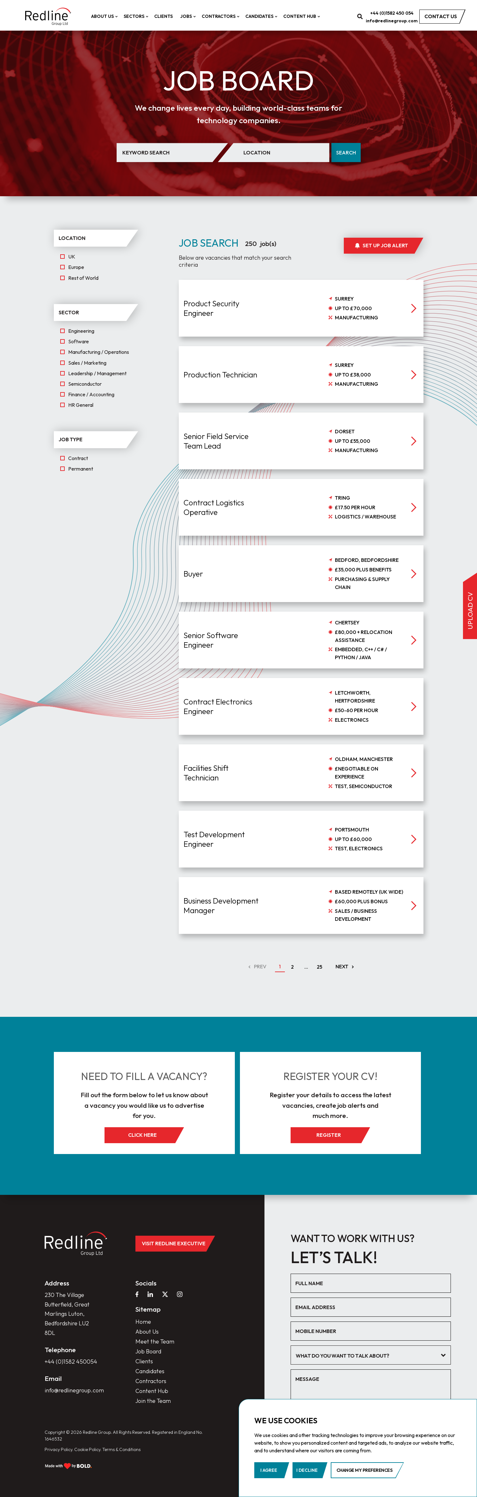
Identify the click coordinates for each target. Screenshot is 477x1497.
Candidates (260, 16)
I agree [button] (268, 1470)
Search (346, 152)
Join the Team (153, 1400)
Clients (163, 16)
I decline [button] (307, 1470)
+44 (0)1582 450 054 (392, 13)
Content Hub (300, 16)
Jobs (187, 16)
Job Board (148, 1351)
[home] (48, 17)
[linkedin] (150, 1294)
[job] (301, 339)
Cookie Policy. (87, 1449)
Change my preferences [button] (364, 1470)
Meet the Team (154, 1341)
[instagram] (180, 1294)
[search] (360, 16)
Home (143, 1321)
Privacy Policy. (59, 1449)
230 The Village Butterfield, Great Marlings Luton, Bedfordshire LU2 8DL (67, 1314)
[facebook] (137, 1294)
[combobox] (371, 1355)
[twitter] (165, 1294)
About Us (103, 16)
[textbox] (366, 1355)
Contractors (220, 16)
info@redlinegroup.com (392, 21)
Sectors (135, 16)
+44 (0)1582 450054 (71, 1361)
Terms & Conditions (121, 1449)
